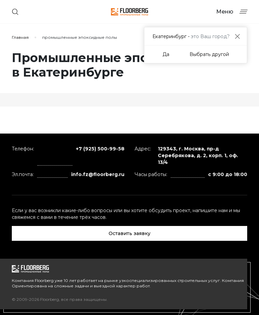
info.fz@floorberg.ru (97, 174)
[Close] (237, 36)
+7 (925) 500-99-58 (100, 149)
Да (166, 54)
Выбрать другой (209, 54)
